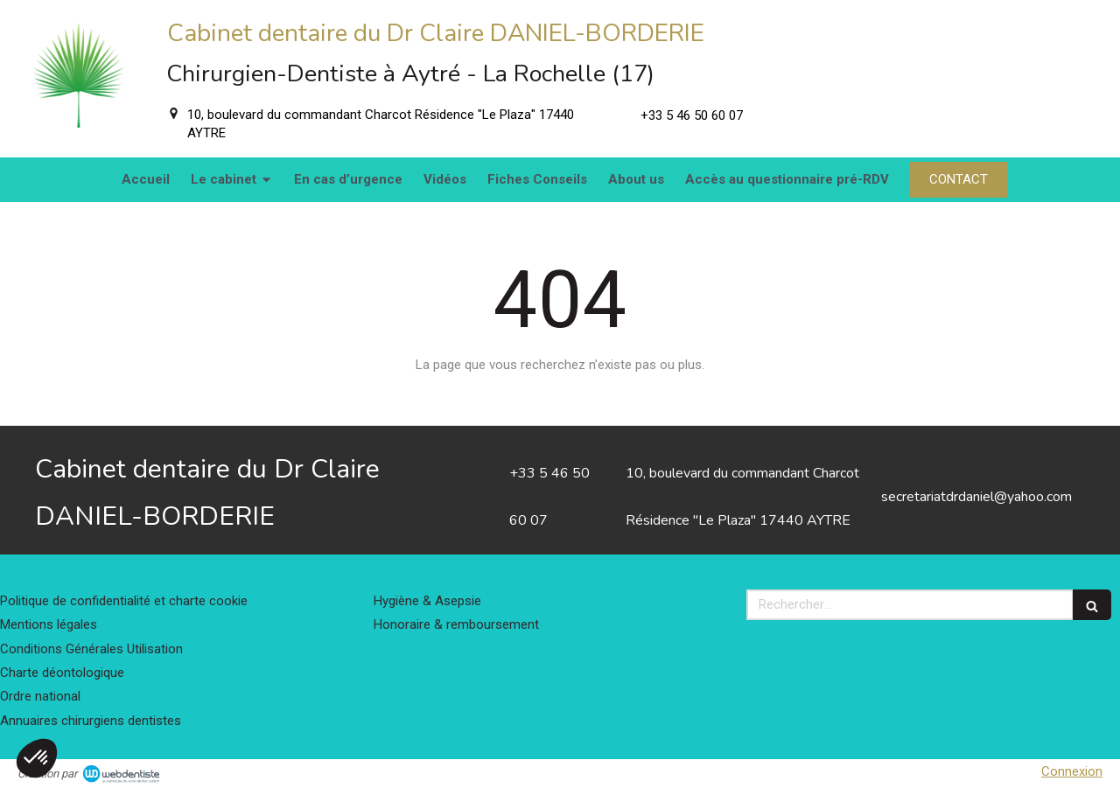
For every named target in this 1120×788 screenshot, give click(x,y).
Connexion (1071, 771)
